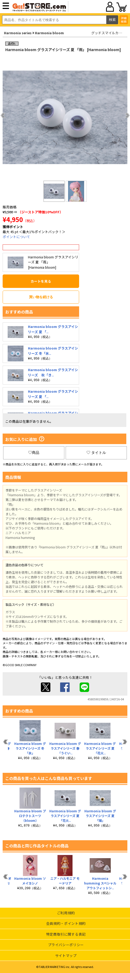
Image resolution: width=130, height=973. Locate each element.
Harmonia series (18, 32)
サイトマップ (66, 955)
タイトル (96, 452)
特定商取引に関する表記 (66, 934)
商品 (33, 452)
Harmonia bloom (49, 32)
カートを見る (41, 281)
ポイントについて (16, 236)
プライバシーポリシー (66, 944)
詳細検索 (124, 19)
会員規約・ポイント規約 (66, 923)
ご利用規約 (66, 912)
